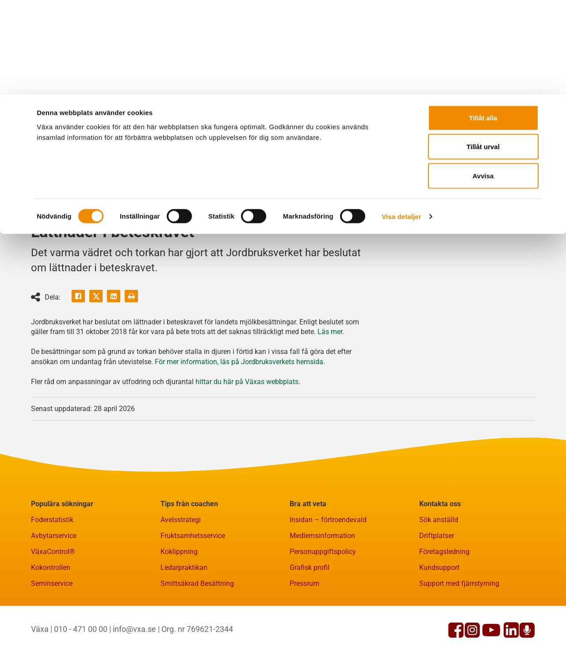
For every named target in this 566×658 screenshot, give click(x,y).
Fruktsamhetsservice (193, 579)
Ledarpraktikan (184, 611)
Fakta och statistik (320, 212)
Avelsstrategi (181, 563)
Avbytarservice (53, 579)
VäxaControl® (53, 595)
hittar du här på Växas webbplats (246, 425)
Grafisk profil (309, 611)
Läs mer (329, 375)
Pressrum (304, 627)
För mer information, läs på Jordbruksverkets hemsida (239, 405)
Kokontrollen (50, 611)
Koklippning (179, 595)
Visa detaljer (401, 122)
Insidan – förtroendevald (328, 563)
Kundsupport (439, 611)
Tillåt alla (483, 23)
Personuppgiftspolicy (323, 595)
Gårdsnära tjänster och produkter (97, 212)
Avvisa (483, 81)
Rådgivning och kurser (220, 212)
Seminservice (52, 627)
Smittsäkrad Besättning (197, 627)
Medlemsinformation (322, 579)
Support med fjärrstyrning (459, 627)
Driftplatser (436, 579)
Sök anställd (438, 563)
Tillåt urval (483, 52)
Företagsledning (444, 595)
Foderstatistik (52, 563)
